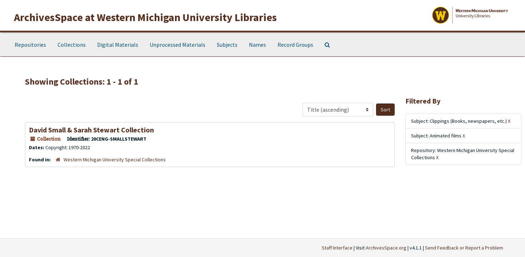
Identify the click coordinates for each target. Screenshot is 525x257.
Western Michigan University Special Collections (115, 159)
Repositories (30, 44)
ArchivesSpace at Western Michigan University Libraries (145, 17)
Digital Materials (117, 44)
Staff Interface (337, 248)
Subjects (227, 44)
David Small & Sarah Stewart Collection (91, 129)
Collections (72, 44)
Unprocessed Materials (177, 44)
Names (257, 44)
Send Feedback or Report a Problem (464, 248)
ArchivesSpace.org (386, 248)
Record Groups (295, 44)
